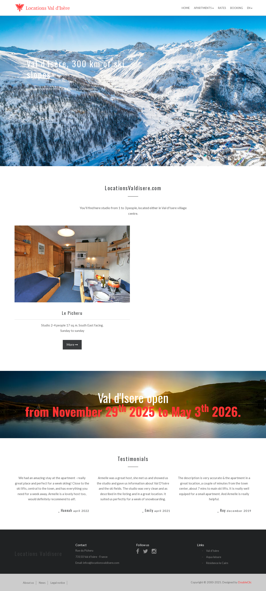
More (72, 344)
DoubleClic (244, 582)
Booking (236, 8)
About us (28, 582)
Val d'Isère (212, 550)
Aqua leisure (213, 557)
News (42, 582)
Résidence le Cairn (217, 563)
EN (249, 8)
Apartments (204, 8)
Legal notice (57, 582)
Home (186, 8)
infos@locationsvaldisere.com (101, 562)
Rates (222, 8)
